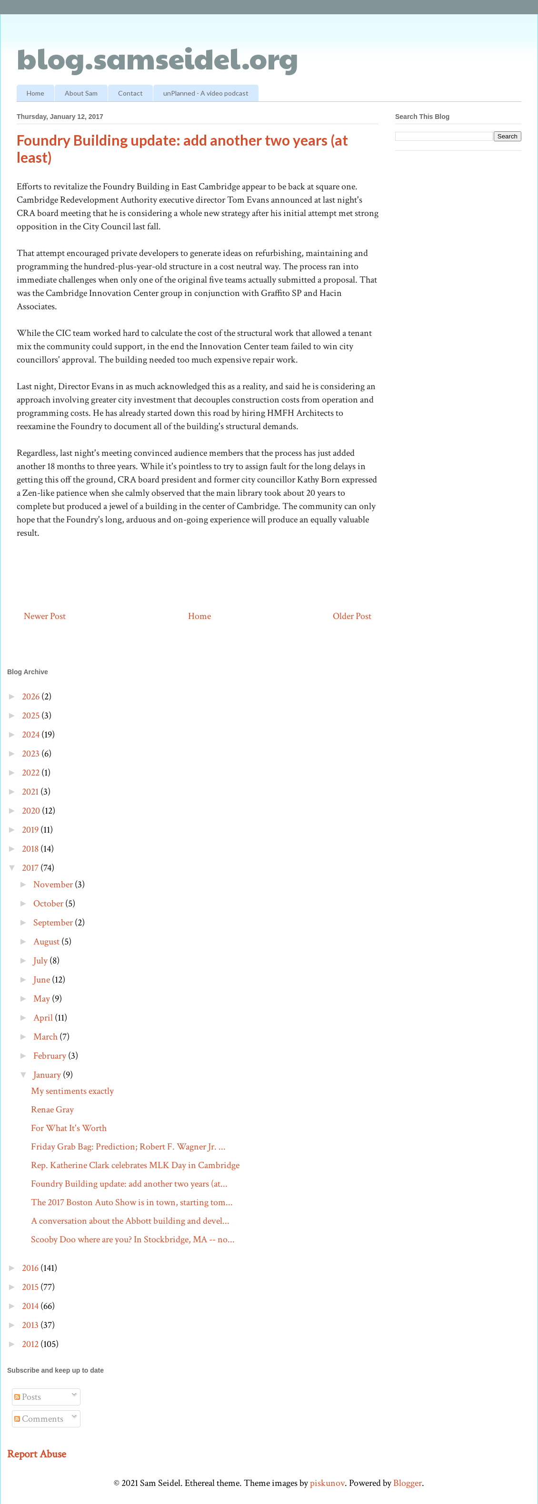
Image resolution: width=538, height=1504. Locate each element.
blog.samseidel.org (158, 58)
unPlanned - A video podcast (206, 93)
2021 (31, 792)
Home (35, 93)
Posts (27, 1397)
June (42, 979)
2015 (31, 1287)
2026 (31, 696)
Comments (38, 1419)
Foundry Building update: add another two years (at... (129, 1184)
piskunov (327, 1483)
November (54, 884)
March (46, 1037)
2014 (31, 1306)
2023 (31, 753)
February (50, 1056)
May (42, 999)
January (48, 1075)
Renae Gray (52, 1109)
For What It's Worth (69, 1128)
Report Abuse (36, 1454)
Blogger (407, 1483)
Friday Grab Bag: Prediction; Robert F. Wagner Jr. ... (128, 1146)
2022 (31, 773)
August (47, 941)
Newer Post (45, 616)
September (54, 922)
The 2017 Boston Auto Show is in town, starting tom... (132, 1202)
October (49, 903)
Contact (130, 93)
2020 (32, 811)
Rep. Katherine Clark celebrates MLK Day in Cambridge (135, 1165)
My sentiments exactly (72, 1091)
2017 (31, 868)
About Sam (81, 93)
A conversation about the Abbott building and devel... (130, 1221)
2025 (31, 715)
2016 (31, 1268)
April (44, 1018)
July (41, 960)
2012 (31, 1344)
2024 (31, 734)
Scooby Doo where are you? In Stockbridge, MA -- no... (133, 1239)
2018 (31, 849)
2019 (31, 830)
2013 (31, 1325)
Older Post (352, 616)
